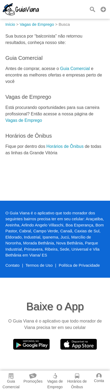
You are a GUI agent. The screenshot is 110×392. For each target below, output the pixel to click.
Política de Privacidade (79, 265)
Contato (12, 265)
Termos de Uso (39, 265)
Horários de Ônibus (65, 146)
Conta (99, 378)
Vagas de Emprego (23, 120)
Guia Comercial (75, 68)
